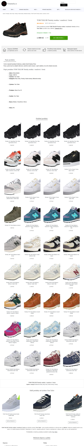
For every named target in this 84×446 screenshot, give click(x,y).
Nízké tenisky (20, 13)
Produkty (7, 13)
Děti (58, 9)
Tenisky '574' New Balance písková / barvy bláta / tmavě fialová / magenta (12, 341)
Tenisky (16, 13)
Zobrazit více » (58, 28)
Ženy (12, 9)
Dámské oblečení (23, 9)
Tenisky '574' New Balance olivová (12, 225)
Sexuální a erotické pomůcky (72, 9)
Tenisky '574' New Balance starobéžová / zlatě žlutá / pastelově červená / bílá (52, 370)
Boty (13, 13)
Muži (35, 9)
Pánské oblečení (46, 9)
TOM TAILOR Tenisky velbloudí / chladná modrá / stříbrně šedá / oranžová (73, 415)
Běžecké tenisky (27, 13)
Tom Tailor (39, 28)
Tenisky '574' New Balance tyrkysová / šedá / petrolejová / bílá (32, 226)
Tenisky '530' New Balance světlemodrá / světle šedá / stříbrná (32, 341)
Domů (4, 9)
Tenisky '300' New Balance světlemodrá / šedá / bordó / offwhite (71, 284)
